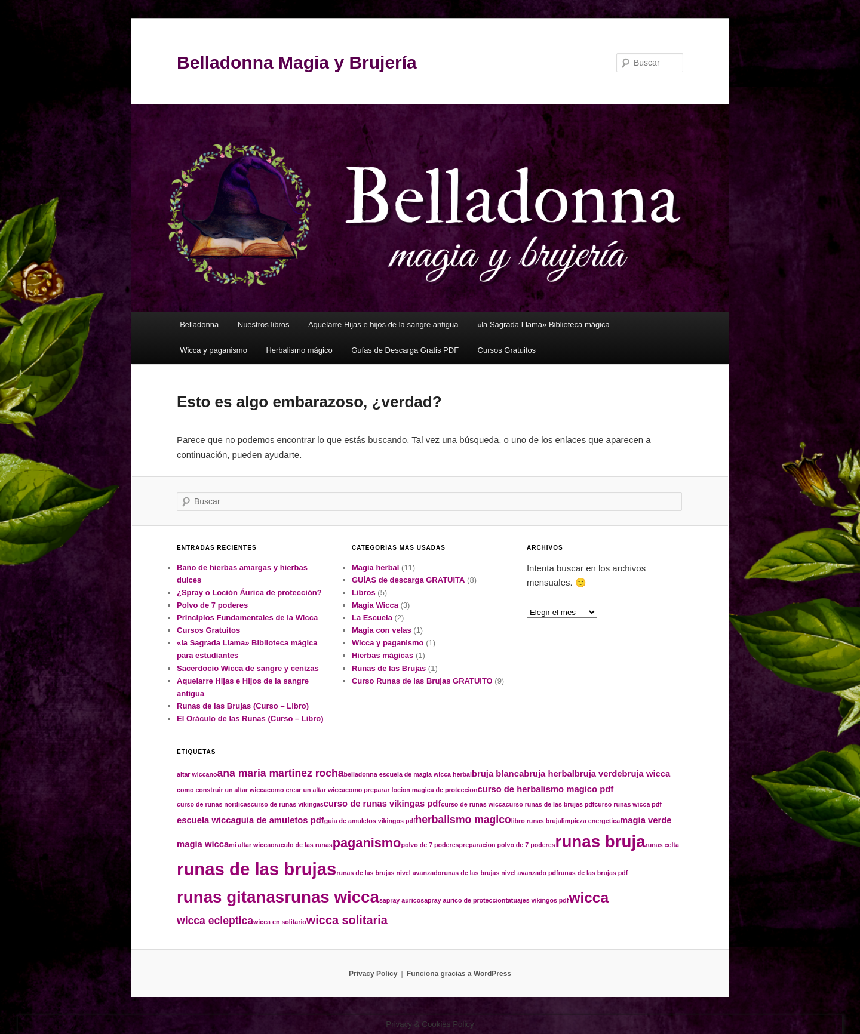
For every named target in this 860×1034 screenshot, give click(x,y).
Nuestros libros (264, 324)
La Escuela (372, 617)
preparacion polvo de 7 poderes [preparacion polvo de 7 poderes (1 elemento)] (507, 844)
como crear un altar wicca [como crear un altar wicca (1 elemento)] (306, 789)
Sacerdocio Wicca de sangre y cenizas (248, 668)
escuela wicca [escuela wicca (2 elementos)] (206, 820)
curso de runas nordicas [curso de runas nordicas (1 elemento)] (214, 804)
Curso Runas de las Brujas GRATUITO (422, 680)
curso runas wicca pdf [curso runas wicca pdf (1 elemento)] (628, 804)
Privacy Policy (373, 974)
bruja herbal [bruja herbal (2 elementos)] (549, 773)
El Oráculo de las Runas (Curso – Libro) (250, 718)
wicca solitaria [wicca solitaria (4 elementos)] (347, 920)
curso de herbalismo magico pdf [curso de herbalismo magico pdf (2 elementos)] (545, 789)
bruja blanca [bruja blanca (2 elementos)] (498, 773)
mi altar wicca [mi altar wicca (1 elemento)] (250, 844)
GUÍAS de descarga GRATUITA (408, 580)
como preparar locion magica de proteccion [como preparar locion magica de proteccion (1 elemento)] (411, 789)
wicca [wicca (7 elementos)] (589, 898)
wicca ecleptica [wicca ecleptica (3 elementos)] (215, 921)
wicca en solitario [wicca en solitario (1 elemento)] (279, 921)
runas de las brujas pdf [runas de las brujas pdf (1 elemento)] (593, 872)
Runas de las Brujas (389, 668)
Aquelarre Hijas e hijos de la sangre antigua (383, 324)
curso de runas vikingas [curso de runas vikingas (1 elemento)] (287, 804)
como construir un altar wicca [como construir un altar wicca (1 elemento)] (222, 789)
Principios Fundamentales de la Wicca (247, 617)
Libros (364, 592)
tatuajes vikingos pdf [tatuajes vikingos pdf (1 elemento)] (537, 900)
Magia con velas (381, 630)
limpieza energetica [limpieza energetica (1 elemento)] (590, 820)
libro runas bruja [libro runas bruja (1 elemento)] (536, 820)
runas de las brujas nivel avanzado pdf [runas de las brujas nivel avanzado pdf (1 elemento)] (499, 872)
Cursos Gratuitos (507, 350)
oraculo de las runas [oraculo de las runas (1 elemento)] (302, 844)
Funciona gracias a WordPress (459, 974)
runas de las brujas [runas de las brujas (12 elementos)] (256, 869)
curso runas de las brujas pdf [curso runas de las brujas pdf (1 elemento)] (550, 804)
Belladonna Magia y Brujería (297, 62)
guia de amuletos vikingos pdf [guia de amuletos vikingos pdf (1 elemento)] (370, 820)
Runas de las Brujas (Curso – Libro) (243, 705)
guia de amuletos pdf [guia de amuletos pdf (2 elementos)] (280, 820)
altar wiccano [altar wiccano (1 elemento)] (197, 774)
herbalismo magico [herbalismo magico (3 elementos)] (463, 820)
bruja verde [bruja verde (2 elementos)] (598, 773)
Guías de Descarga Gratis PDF (405, 350)
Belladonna (199, 324)
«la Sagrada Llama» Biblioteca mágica (543, 324)
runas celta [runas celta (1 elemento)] (662, 844)
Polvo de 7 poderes (212, 605)
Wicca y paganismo (213, 350)
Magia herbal (375, 567)
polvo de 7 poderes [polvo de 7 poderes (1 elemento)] (430, 844)
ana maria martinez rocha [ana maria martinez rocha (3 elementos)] (280, 773)
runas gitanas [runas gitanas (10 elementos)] (230, 897)
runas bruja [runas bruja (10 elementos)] (600, 841)
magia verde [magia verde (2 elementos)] (645, 820)
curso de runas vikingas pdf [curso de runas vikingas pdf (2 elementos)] (382, 803)
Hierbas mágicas (382, 655)
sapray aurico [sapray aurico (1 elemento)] (399, 900)
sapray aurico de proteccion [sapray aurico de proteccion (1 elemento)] (462, 900)
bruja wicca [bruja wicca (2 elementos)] (646, 773)
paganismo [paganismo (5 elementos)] (367, 842)
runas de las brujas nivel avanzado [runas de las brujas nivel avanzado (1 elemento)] (388, 872)
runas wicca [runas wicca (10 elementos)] (331, 897)
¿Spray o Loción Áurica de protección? (249, 592)
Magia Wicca (375, 605)
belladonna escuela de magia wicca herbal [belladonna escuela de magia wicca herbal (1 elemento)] (408, 774)
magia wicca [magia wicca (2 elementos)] (203, 844)
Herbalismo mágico (299, 350)
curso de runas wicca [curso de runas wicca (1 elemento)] (473, 804)
